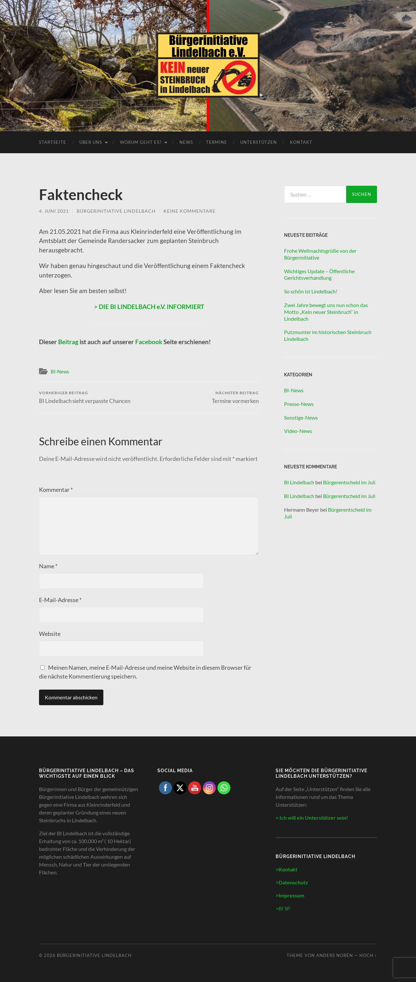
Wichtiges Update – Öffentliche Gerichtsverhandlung (319, 274)
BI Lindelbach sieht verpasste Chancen (84, 397)
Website (49, 633)
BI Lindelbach (299, 482)
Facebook (149, 341)
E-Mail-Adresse (60, 599)
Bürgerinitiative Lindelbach (116, 211)
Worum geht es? (141, 142)
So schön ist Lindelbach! (310, 291)
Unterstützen (258, 142)
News (186, 142)
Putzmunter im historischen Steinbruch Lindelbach (327, 335)
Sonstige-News (301, 417)
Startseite (52, 142)
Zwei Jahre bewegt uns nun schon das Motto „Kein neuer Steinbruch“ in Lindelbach (326, 312)
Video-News (298, 431)
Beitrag (68, 341)
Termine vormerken (235, 397)
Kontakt (301, 142)
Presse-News (299, 404)
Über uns (90, 142)
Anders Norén (334, 955)
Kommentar (56, 489)
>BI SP (283, 908)
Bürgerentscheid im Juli (349, 482)
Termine (216, 142)
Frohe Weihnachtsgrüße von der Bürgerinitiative (320, 254)
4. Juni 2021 (54, 211)
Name (48, 566)
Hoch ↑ (368, 955)
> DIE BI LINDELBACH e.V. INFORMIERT (149, 306)
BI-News (60, 371)
